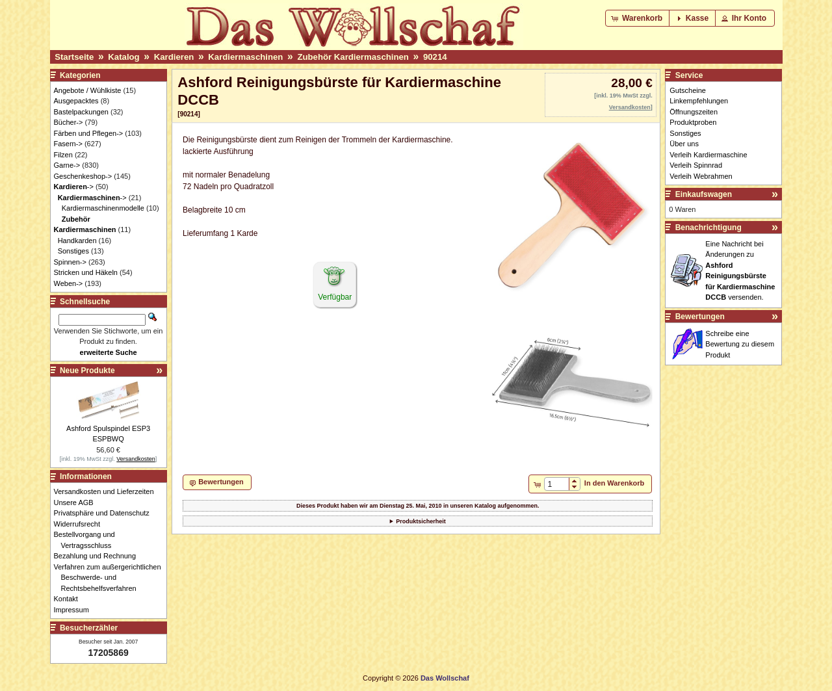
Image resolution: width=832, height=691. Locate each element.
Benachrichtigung (708, 227)
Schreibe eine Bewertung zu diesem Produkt (739, 344)
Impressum (75, 610)
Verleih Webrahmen (701, 176)
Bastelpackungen (81, 112)
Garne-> (67, 165)
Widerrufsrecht (81, 524)
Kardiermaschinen (245, 57)
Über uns (684, 144)
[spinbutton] (557, 484)
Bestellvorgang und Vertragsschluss (88, 539)
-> (74, 186)
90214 (435, 57)
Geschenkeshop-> (83, 176)
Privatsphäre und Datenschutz (105, 513)
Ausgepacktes (76, 101)
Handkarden (77, 240)
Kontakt (69, 599)
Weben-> (68, 283)
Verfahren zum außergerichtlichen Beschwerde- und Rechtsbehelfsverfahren (111, 577)
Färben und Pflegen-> (89, 133)
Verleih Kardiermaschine (708, 155)
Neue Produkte (87, 370)
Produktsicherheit (421, 521)
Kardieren (174, 57)
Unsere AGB (77, 502)
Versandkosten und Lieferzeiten (107, 491)
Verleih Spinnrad (696, 165)
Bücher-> (68, 122)
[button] (638, 18)
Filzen (63, 155)
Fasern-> (68, 144)
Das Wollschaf (445, 678)
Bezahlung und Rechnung (98, 556)
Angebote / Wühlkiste (88, 90)
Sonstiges (73, 251)
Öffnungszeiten (694, 112)
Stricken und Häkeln (86, 272)
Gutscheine (688, 90)
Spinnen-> (70, 262)
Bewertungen (700, 316)
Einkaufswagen (703, 194)
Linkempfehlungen (699, 101)
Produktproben (693, 122)
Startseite (74, 57)
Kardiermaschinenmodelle (103, 208)
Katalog (123, 57)
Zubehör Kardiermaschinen (352, 57)
